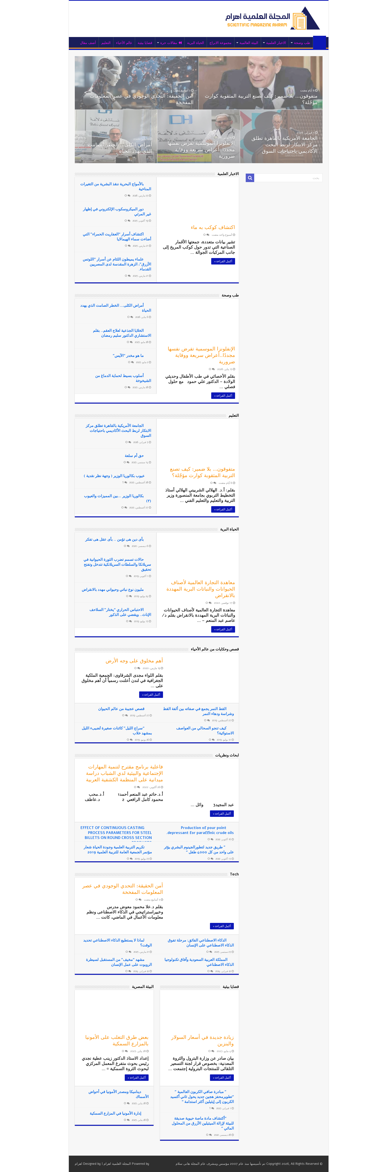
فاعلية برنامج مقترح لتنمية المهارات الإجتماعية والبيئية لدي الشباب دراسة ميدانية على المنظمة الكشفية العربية (110, 773)
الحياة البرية (181, 42)
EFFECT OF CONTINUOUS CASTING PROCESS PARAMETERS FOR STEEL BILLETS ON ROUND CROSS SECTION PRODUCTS (102, 835)
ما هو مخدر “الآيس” (114, 355)
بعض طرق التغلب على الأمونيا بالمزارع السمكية (102, 1040)
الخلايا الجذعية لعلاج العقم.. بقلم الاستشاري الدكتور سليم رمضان (108, 333)
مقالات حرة (156, 42)
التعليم (91, 42)
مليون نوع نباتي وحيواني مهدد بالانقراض (98, 589)
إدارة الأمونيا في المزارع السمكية (101, 1113)
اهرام (64, 1164)
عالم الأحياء (110, 42)
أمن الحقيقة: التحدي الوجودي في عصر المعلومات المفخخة (127, 99)
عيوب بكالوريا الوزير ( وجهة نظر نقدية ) (100, 475)
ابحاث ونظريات (213, 755)
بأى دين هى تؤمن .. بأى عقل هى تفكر (100, 539)
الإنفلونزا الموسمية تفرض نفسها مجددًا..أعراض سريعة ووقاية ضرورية (187, 149)
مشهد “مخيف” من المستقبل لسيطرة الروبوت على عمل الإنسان (105, 962)
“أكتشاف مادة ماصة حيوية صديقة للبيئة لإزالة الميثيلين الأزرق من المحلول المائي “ (189, 1123)
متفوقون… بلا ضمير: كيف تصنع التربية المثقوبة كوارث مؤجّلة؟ (247, 99)
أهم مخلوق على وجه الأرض (120, 660)
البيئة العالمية (234, 42)
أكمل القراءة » (209, 261)
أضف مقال (74, 42)
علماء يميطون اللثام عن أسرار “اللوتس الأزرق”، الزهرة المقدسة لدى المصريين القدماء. (103, 264)
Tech (220, 874)
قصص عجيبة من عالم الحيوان (107, 708)
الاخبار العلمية (262, 42)
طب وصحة (288, 42)
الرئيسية (305, 42)
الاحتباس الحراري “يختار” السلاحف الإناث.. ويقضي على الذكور (106, 612)
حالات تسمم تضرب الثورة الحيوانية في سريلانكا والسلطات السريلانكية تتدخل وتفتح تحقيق (103, 564)
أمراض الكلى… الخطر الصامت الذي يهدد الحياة (106, 147)
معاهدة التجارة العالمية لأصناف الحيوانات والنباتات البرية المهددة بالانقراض (186, 589)
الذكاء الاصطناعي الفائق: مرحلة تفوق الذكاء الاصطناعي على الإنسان (187, 943)
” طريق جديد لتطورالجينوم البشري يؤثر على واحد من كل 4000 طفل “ (185, 850)
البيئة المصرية (128, 986)
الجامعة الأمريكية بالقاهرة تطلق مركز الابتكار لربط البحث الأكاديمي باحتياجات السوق (270, 144)
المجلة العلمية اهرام (103, 1164)
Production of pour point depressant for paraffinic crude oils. (186, 830)
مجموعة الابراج (206, 42)
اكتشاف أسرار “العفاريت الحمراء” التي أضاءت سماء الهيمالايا (103, 237)
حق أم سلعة (120, 455)
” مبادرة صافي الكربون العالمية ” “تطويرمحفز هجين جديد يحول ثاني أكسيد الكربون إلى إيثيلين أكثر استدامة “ (188, 1096)
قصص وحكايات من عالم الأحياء (201, 649)
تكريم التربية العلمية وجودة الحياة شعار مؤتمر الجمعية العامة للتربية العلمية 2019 (104, 850)
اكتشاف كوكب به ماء (199, 227)
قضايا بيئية (130, 42)
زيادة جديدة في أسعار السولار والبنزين (188, 1040)
